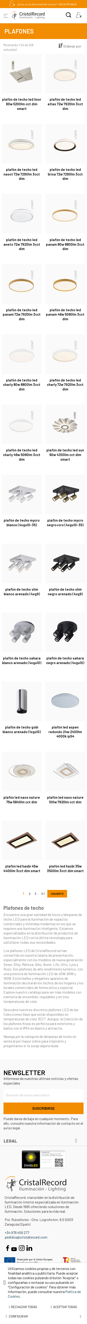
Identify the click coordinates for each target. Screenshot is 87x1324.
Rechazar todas (23, 1307)
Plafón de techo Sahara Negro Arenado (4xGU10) (65, 660)
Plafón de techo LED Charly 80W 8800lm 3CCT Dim (21, 384)
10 (44, 893)
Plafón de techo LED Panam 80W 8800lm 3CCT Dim (65, 244)
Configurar (43, 1316)
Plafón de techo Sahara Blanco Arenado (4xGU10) (21, 660)
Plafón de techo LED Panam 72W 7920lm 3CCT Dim (22, 314)
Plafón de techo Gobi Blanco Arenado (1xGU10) (22, 729)
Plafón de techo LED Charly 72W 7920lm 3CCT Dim (65, 384)
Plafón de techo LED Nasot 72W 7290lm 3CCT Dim (21, 174)
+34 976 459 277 (17, 1232)
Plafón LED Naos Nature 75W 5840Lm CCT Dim (21, 799)
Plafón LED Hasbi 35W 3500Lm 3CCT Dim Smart (65, 868)
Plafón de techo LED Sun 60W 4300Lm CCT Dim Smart (65, 454)
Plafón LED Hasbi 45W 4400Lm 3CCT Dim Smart (21, 868)
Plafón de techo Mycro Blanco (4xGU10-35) (22, 522)
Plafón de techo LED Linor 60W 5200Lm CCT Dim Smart (21, 104)
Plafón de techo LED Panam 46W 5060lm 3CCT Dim (65, 314)
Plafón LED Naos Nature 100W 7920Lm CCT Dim (65, 799)
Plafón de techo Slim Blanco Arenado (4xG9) (22, 591)
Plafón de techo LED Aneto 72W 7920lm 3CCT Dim (21, 244)
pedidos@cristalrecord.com (26, 1237)
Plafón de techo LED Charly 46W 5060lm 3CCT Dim (21, 454)
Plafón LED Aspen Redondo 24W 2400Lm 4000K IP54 (65, 731)
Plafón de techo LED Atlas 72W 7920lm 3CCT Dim (65, 104)
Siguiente (57, 893)
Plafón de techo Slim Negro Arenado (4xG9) (65, 591)
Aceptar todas (64, 1307)
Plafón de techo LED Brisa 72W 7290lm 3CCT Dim (65, 174)
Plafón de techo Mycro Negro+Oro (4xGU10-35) (65, 522)
